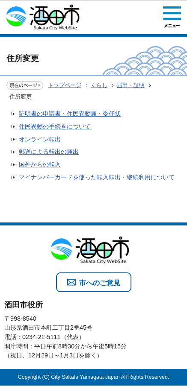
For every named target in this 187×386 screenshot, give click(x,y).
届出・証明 (131, 85)
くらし (99, 85)
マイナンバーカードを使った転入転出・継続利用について (97, 177)
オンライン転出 (40, 139)
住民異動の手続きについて (55, 126)
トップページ (64, 85)
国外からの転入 (40, 164)
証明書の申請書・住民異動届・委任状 (70, 113)
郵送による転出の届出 (49, 151)
